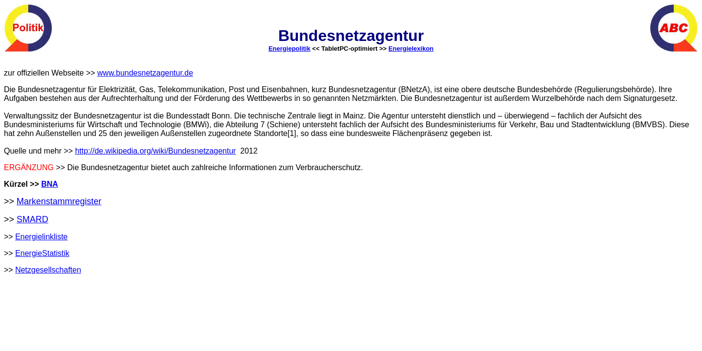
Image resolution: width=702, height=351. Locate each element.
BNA (49, 184)
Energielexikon (411, 48)
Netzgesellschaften (48, 270)
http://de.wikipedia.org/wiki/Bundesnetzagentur (155, 151)
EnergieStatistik (42, 253)
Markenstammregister (59, 201)
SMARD (32, 219)
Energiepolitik (290, 48)
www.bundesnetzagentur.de (146, 73)
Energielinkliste (41, 237)
